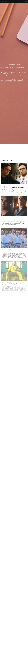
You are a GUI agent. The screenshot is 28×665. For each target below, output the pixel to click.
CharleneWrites (4, 1)
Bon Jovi (18, 81)
